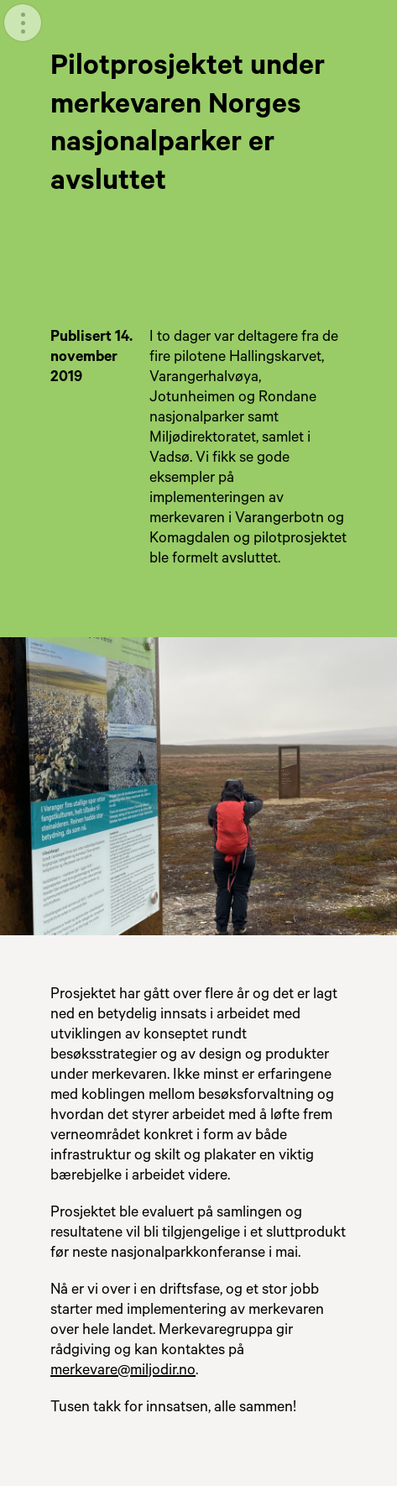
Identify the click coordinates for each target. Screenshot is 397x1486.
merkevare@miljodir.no (123, 1371)
